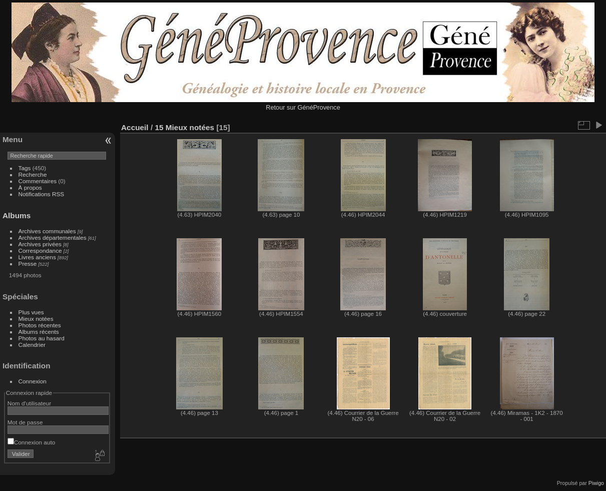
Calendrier (32, 344)
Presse (28, 263)
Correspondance (40, 250)
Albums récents (39, 331)
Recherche (33, 174)
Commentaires (38, 181)
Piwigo (596, 483)
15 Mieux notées (184, 127)
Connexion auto (31, 442)
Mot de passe (25, 422)
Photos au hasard (42, 338)
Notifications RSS (42, 194)
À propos (30, 187)
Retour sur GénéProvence (303, 107)
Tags (25, 168)
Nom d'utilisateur (29, 403)
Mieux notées (36, 318)
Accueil (135, 127)
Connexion (33, 381)
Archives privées (40, 244)
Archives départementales (53, 237)
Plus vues (31, 312)
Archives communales (47, 231)
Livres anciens (37, 257)
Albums (17, 215)
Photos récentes (40, 325)
